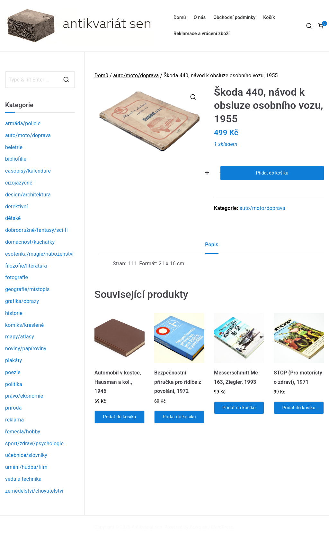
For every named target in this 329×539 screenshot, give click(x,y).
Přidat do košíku (272, 172)
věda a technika (23, 479)
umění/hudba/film (26, 467)
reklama (14, 420)
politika (13, 384)
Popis (211, 244)
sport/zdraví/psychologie (34, 443)
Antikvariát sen (147, 527)
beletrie (13, 147)
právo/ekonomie (24, 396)
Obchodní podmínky (234, 17)
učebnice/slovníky (26, 455)
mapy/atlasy (19, 337)
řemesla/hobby (22, 432)
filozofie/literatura (26, 266)
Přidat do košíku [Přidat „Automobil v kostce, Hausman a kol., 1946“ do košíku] (119, 416)
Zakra (195, 527)
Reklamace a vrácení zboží (201, 33)
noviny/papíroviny (25, 348)
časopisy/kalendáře (28, 171)
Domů (179, 17)
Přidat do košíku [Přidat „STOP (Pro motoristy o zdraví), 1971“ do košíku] (298, 407)
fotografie (16, 277)
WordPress (222, 527)
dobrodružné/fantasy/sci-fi (36, 230)
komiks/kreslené (24, 325)
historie (13, 313)
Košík (269, 17)
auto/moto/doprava (136, 75)
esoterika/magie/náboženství (39, 254)
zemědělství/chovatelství (34, 491)
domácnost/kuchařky (30, 242)
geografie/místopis (27, 289)
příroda (13, 408)
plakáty (13, 360)
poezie (13, 372)
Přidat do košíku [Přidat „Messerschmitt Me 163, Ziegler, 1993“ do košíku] (238, 407)
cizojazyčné (18, 183)
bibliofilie (15, 159)
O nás (200, 17)
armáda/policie (22, 123)
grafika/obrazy (22, 301)
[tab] (211, 247)
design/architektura (28, 195)
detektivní (16, 206)
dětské (13, 218)
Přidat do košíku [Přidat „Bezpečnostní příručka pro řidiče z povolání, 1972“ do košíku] (179, 416)
